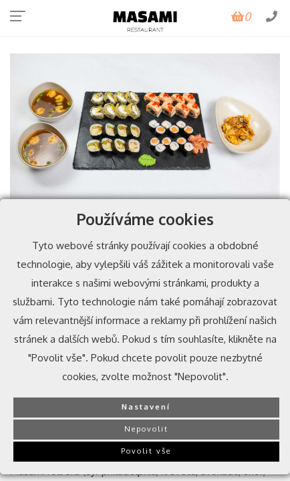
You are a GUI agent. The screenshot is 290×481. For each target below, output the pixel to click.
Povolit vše (146, 451)
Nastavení (146, 407)
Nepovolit (146, 429)
